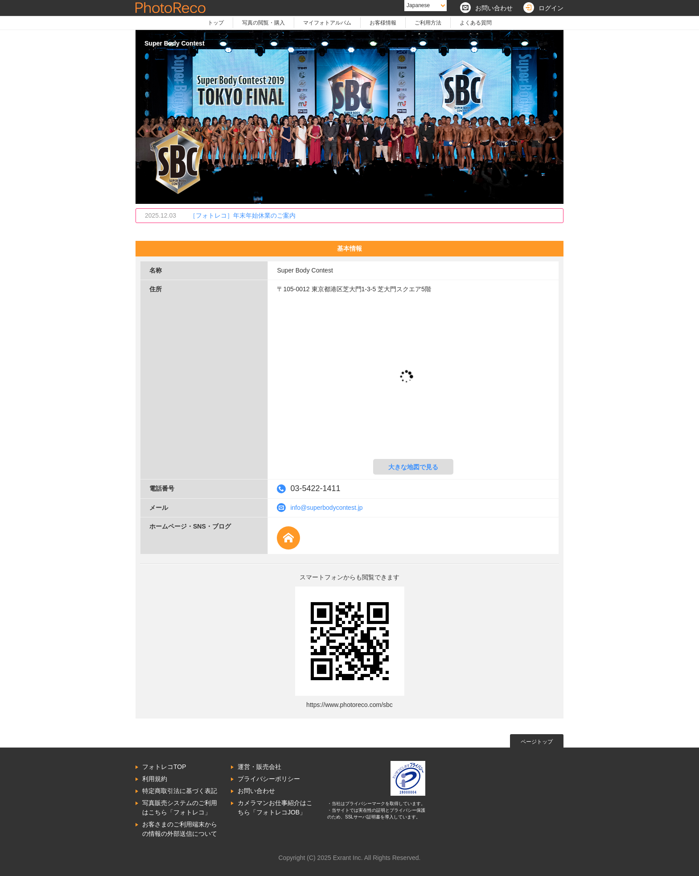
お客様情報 (383, 23)
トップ (216, 23)
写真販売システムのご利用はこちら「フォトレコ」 (179, 807)
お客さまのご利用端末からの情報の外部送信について (179, 829)
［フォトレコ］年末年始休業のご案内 (242, 215)
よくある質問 (476, 23)
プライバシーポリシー (269, 778)
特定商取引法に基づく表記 (179, 790)
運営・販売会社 (259, 766)
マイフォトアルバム (327, 23)
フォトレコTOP (164, 766)
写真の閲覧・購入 (263, 23)
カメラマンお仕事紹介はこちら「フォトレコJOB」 (275, 807)
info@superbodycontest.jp (326, 507)
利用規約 (154, 778)
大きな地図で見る (413, 467)
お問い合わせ (256, 790)
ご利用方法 (428, 23)
